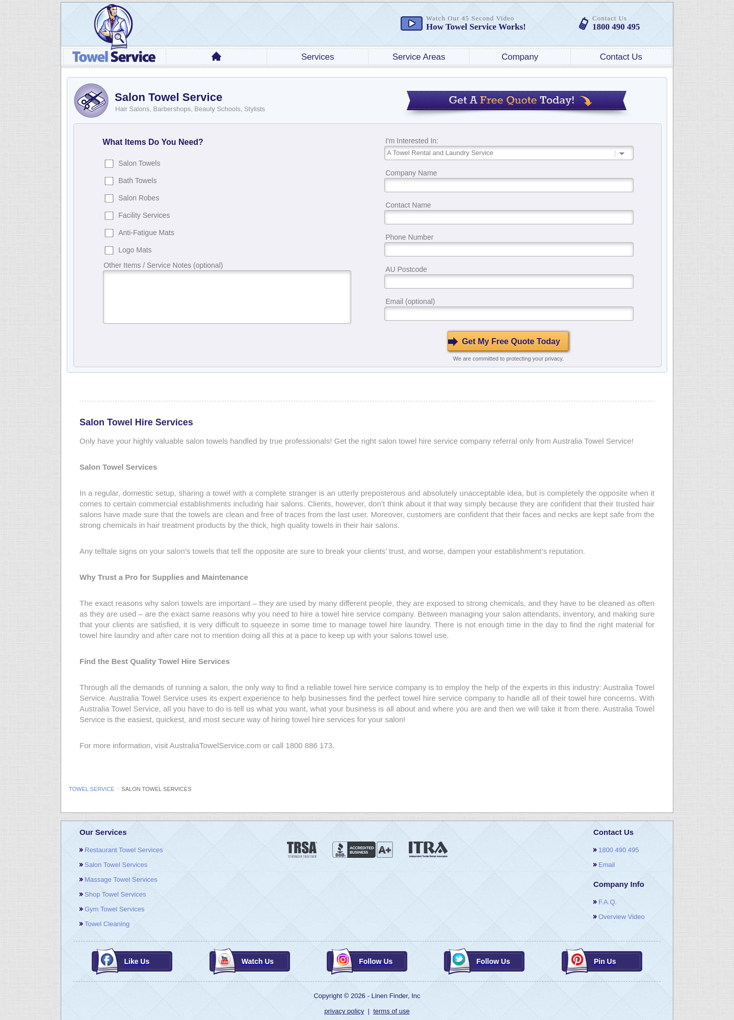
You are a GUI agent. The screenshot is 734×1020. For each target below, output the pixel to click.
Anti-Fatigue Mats (146, 232)
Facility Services (144, 215)
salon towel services (116, 865)
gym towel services (115, 909)
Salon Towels (139, 163)
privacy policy (344, 1011)
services (317, 57)
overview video (621, 917)
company (520, 57)
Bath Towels (137, 180)
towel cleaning (107, 924)
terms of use (391, 1011)
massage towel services (121, 879)
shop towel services (115, 894)
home (217, 56)
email (606, 865)
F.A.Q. (607, 902)
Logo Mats (134, 250)
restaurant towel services (124, 850)
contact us (621, 57)
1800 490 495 (618, 850)
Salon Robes (138, 198)
